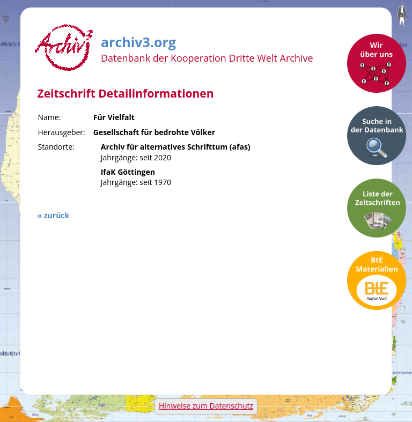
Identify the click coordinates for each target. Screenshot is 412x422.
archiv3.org (138, 40)
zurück (56, 215)
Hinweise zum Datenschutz (206, 406)
